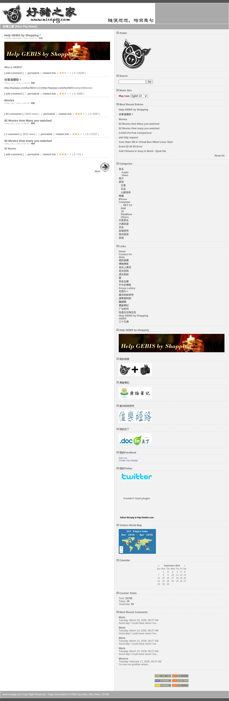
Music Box (124, 90)
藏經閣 (122, 301)
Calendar (123, 560)
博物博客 (124, 263)
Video (124, 175)
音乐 (121, 169)
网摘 (33, 83)
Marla (122, 617)
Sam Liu (123, 458)
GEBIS (122, 318)
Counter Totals (126, 593)
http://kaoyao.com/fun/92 (18, 88)
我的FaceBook (126, 452)
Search (122, 76)
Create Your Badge (128, 460)
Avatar (121, 33)
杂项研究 (124, 230)
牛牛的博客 (125, 284)
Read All (219, 155)
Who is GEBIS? (13, 67)
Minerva (123, 658)
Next (102, 171)
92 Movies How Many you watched (139, 123)
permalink (33, 73)
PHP (123, 208)
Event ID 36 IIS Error (130, 146)
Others (125, 217)
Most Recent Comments (132, 612)
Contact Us (125, 254)
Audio (124, 172)
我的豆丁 (122, 429)
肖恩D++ (123, 291)
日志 (123, 188)
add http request (128, 137)
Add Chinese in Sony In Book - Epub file (142, 151)
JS (122, 211)
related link (49, 73)
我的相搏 (124, 260)
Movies (123, 119)
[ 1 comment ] (12, 134)
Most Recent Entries (129, 104)
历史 (121, 227)
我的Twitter (124, 468)
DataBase (126, 214)
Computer (125, 202)
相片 (121, 178)
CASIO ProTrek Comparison (135, 133)
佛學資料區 (125, 298)
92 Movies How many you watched (139, 128)
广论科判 (124, 308)
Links (121, 246)
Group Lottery (127, 288)
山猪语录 (126, 192)
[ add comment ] (14, 73)
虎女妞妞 (124, 274)
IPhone (123, 199)
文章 (123, 185)
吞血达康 (124, 281)
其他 (41, 38)
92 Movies (10, 148)
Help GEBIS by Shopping (133, 109)
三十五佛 (124, 321)
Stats (122, 257)
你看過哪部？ (126, 114)
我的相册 (122, 359)
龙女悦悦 (124, 270)
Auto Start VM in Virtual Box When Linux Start (146, 142)
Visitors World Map (129, 525)
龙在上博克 (125, 267)
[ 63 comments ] (13, 114)
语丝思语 (124, 234)
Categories (124, 163)
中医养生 (124, 220)
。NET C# (126, 205)
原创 (121, 181)
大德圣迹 (124, 223)
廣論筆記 (124, 305)
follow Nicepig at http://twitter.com (137, 517)
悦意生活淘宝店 (127, 312)
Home (122, 251)
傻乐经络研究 (126, 294)
